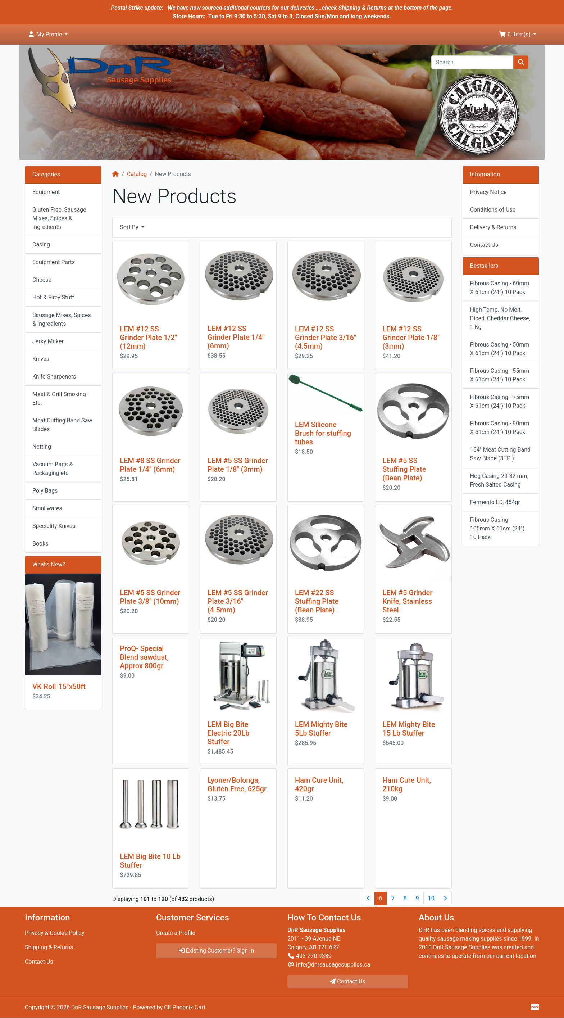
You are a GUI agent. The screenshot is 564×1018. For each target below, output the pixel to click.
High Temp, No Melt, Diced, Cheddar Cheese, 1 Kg (500, 318)
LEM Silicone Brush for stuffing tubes (323, 433)
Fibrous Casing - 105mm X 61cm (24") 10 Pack (497, 528)
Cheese (41, 279)
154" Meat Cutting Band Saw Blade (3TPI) (500, 454)
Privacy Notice (488, 192)
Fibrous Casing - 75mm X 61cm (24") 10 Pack (499, 401)
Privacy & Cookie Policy (55, 932)
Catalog (137, 174)
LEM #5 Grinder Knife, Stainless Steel (407, 601)
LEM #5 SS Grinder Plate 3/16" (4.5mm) (238, 601)
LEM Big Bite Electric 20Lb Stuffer (229, 733)
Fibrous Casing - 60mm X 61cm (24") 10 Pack (499, 287)
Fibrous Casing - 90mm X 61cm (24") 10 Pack (499, 427)
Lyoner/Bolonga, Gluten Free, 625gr (237, 784)
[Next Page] (445, 898)
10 (431, 898)
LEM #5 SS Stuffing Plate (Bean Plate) (404, 469)
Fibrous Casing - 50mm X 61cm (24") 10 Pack (499, 349)
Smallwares (47, 508)
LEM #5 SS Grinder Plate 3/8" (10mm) (150, 597)
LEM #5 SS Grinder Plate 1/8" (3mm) (238, 465)
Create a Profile (175, 932)
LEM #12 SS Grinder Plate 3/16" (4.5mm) (325, 337)
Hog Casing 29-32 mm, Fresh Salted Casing (499, 480)
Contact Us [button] (347, 981)
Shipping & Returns (49, 947)
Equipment (46, 192)
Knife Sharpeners (54, 376)
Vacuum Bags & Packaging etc (52, 468)
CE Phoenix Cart (184, 1007)
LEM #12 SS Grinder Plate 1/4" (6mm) (236, 337)
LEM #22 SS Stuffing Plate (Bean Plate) (316, 601)
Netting (41, 446)
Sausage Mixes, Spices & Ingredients (61, 319)
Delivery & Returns (493, 227)
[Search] (472, 62)
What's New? (48, 564)
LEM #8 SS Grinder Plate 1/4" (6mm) (150, 465)
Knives (40, 359)
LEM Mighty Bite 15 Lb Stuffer (408, 728)
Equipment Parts (53, 262)
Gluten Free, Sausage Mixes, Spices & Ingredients (59, 218)
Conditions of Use (492, 209)
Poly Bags (45, 490)
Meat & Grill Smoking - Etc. (60, 398)
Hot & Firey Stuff (53, 297)
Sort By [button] (130, 227)
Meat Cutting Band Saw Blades (62, 425)
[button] (47, 34)
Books (40, 543)
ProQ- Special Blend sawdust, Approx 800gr (144, 657)
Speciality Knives (53, 525)
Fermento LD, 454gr (495, 502)
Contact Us (484, 244)
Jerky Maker (48, 341)
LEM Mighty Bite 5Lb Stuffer (321, 728)
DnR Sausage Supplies (99, 1007)
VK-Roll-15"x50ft (59, 686)
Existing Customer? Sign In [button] (216, 950)
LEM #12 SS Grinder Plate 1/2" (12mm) (148, 337)
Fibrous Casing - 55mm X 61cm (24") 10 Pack (499, 375)
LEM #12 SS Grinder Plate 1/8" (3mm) (411, 337)
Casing (41, 244)
